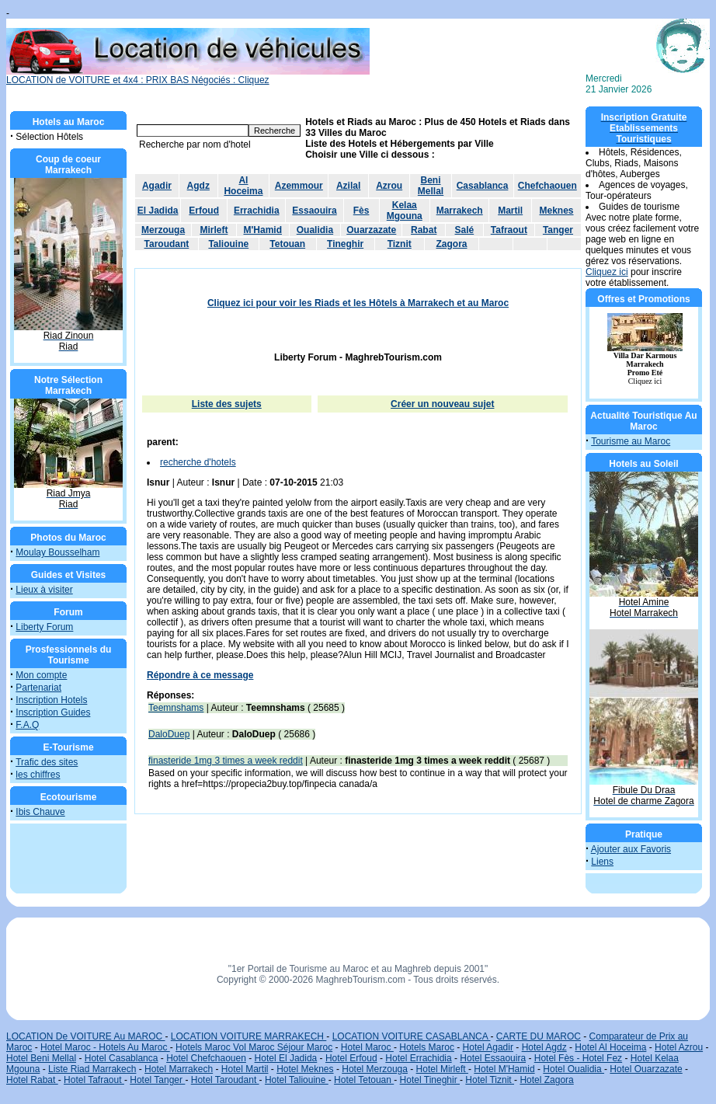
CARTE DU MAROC (538, 1036)
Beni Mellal (430, 186)
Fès (361, 210)
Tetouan (287, 244)
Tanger (558, 230)
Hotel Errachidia (418, 1058)
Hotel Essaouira (493, 1058)
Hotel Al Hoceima (610, 1047)
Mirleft (214, 230)
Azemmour (299, 185)
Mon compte (41, 675)
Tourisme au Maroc (630, 441)
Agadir (157, 185)
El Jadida (158, 210)
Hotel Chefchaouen (206, 1058)
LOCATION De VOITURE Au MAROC (85, 1036)
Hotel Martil (245, 1069)
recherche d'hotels (198, 462)
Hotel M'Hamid (504, 1069)
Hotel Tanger (157, 1079)
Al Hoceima (243, 186)
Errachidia (257, 210)
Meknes (556, 210)
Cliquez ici (607, 271)
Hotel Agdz (544, 1047)
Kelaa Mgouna (404, 210)
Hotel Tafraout (94, 1079)
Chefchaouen (547, 185)
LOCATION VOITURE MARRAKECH (248, 1036)
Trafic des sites (47, 762)
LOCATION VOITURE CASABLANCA (411, 1036)
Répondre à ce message (200, 675)
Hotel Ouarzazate (646, 1069)
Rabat (423, 230)
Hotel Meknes (304, 1069)
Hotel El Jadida (286, 1058)
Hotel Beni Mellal (41, 1058)
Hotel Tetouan (364, 1079)
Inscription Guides (53, 712)
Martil (510, 210)
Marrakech (459, 210)
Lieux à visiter (44, 589)
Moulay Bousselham (57, 552)
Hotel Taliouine (296, 1079)
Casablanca (483, 185)
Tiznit (400, 244)
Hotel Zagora (546, 1079)
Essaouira (314, 210)
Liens (602, 861)
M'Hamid (262, 230)
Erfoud (204, 210)
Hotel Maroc (367, 1047)
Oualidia (315, 230)
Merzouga (163, 230)
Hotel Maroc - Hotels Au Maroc (105, 1047)
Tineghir (345, 244)
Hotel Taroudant (225, 1079)
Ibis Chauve (40, 811)
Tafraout (509, 230)
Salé (464, 230)
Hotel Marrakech (178, 1069)
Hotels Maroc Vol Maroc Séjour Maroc (254, 1047)
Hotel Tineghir (430, 1079)
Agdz (198, 185)
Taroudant (166, 244)
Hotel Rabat (32, 1079)
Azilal (348, 185)
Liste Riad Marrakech (92, 1069)
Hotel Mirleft (442, 1069)
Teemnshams (175, 707)
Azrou (389, 185)
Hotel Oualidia (573, 1069)
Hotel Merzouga (375, 1069)
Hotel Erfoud (351, 1058)
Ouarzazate (371, 230)
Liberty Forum (44, 627)
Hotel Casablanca (121, 1058)
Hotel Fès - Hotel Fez (578, 1058)
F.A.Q (27, 724)
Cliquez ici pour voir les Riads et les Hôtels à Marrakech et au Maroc (358, 303)
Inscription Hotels (51, 700)
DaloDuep (168, 734)
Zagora (451, 244)
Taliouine (228, 244)
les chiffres (38, 774)
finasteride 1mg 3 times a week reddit (225, 760)
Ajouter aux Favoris (631, 849)
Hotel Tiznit (489, 1079)
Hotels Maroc (426, 1047)
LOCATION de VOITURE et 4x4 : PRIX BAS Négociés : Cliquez (188, 75)
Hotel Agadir (488, 1047)
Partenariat (38, 687)
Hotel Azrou (679, 1047)
